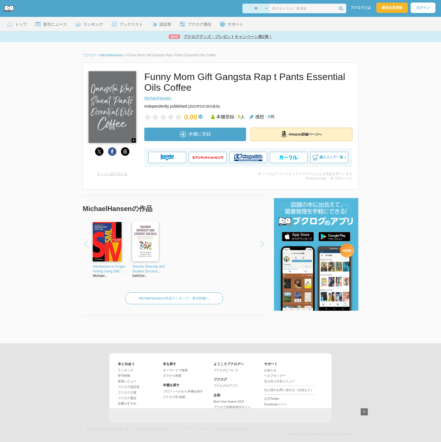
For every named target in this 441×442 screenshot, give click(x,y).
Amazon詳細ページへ (301, 134)
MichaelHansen (158, 98)
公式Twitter (271, 398)
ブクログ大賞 (127, 392)
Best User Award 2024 (228, 401)
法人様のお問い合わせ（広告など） (289, 390)
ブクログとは (360, 8)
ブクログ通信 (127, 398)
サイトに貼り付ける (112, 174)
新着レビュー (127, 381)
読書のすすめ (127, 403)
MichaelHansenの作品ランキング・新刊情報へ (174, 298)
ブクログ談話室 (129, 386)
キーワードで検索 (175, 370)
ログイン (423, 8)
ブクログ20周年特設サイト (232, 407)
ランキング (125, 370)
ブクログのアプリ (225, 385)
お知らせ (270, 370)
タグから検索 (172, 375)
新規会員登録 (392, 8)
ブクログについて (225, 370)
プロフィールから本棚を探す (183, 391)
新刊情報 (124, 375)
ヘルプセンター (275, 375)
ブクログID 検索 (174, 397)
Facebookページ (275, 404)
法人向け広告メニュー (279, 381)
